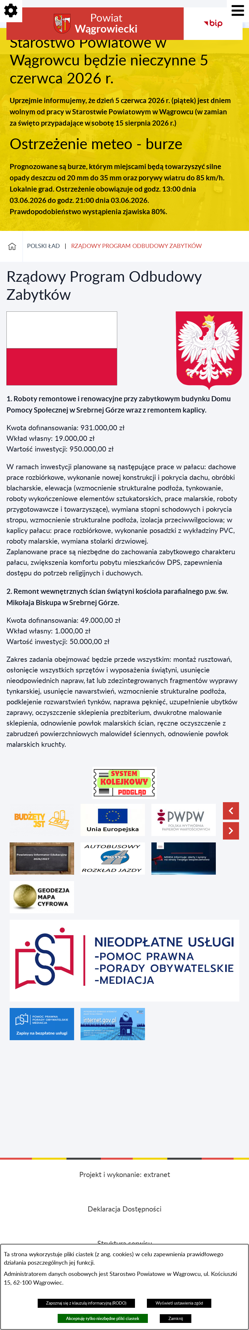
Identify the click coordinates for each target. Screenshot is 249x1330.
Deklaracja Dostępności (124, 1209)
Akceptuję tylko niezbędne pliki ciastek (102, 1318)
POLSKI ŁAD (43, 246)
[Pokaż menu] (238, 11)
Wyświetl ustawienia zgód (179, 1303)
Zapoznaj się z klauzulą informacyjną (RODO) (86, 1303)
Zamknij (175, 1318)
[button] (124, 783)
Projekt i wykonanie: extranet (124, 1174)
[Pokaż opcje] (11, 11)
